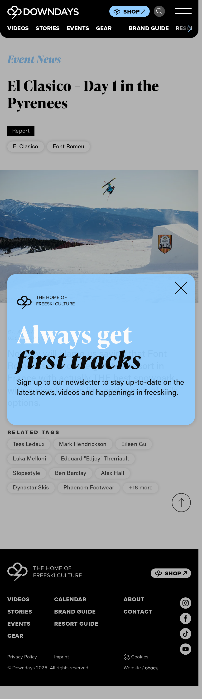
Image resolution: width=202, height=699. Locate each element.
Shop (134, 11)
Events (78, 28)
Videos (18, 28)
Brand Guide (149, 28)
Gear (104, 28)
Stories (48, 28)
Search (159, 11)
